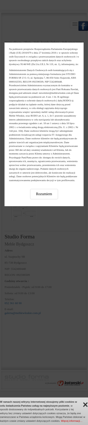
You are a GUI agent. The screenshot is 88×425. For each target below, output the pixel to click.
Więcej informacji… (72, 420)
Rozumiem (44, 194)
